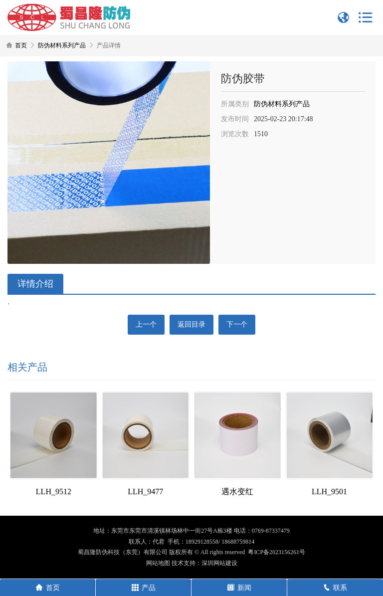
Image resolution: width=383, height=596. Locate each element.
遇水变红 (237, 491)
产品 (144, 588)
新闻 (239, 588)
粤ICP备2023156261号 (276, 552)
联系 (335, 588)
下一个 (236, 324)
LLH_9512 (53, 491)
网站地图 (158, 563)
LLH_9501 (329, 491)
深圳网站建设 (219, 563)
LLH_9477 (145, 491)
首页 (21, 45)
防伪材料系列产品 (62, 45)
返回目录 (191, 324)
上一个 (146, 324)
